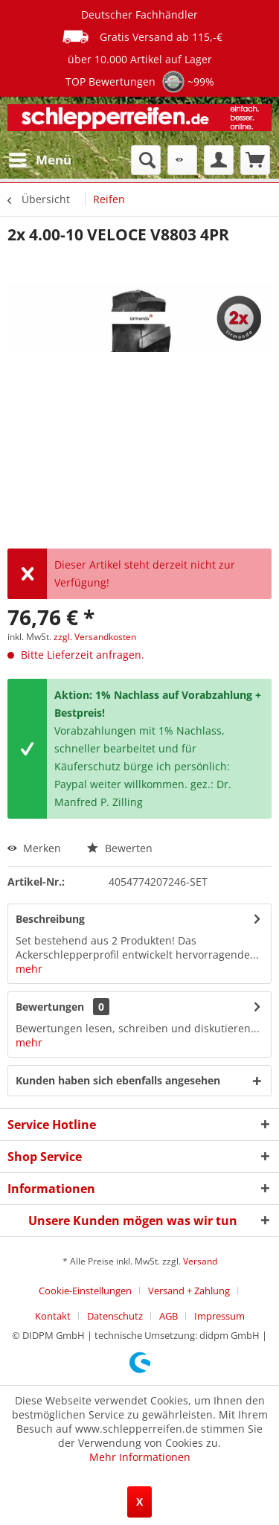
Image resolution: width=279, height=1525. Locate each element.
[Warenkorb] (255, 160)
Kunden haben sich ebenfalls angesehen (118, 1080)
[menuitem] (39, 160)
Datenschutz (115, 1316)
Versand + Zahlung (189, 1290)
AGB (168, 1316)
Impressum (219, 1316)
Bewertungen (50, 1007)
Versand (200, 1261)
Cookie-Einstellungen (85, 1290)
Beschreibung (50, 919)
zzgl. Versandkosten (95, 636)
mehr (29, 969)
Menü (40, 158)
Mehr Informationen (139, 1457)
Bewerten (120, 848)
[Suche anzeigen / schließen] (146, 160)
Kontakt (53, 1316)
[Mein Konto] (219, 160)
